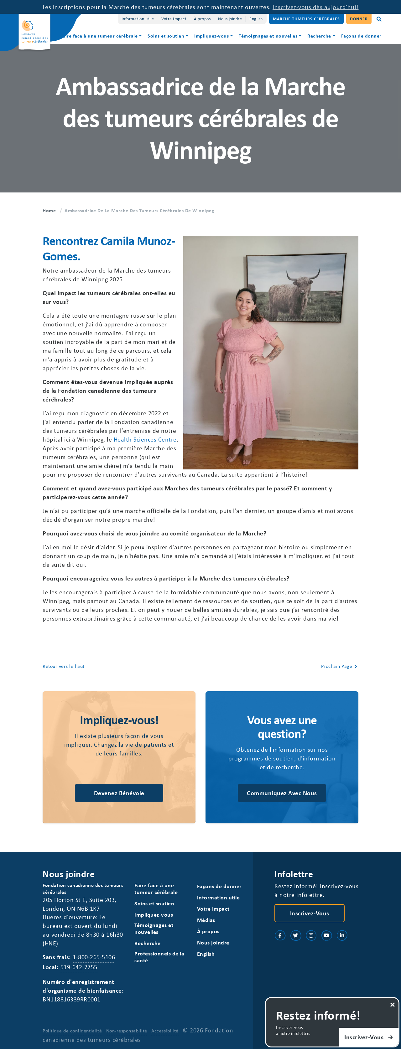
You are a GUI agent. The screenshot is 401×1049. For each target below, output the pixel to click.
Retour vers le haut (64, 666)
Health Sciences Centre (145, 439)
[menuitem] (101, 36)
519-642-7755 (78, 967)
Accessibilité (165, 1030)
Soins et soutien (166, 35)
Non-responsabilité (126, 1030)
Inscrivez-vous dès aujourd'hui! (316, 7)
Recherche (319, 35)
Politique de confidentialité (72, 1030)
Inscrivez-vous (309, 913)
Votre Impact (173, 19)
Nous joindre (230, 19)
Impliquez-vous (211, 35)
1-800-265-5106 (94, 957)
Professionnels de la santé (159, 957)
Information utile (138, 19)
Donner (359, 19)
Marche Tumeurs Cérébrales (306, 19)
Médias (206, 920)
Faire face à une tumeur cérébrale (99, 35)
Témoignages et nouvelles (268, 35)
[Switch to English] (256, 19)
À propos (202, 19)
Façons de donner (361, 35)
